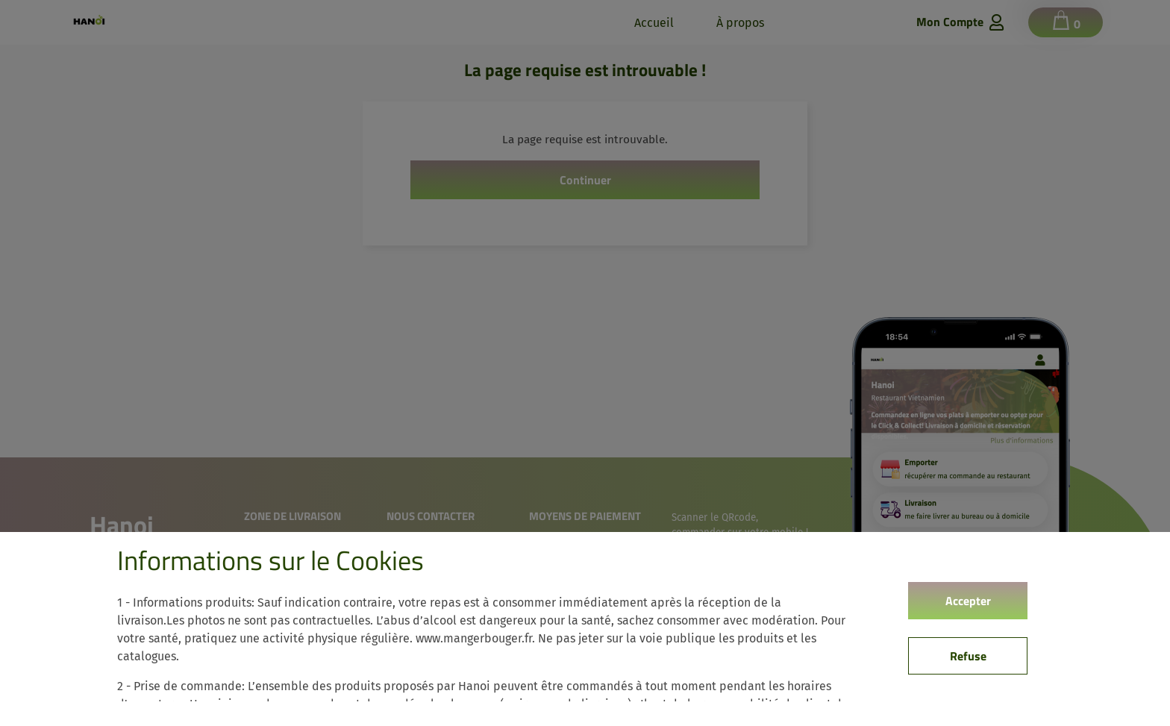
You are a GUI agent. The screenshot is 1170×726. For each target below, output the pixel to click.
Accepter (968, 601)
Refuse (968, 656)
